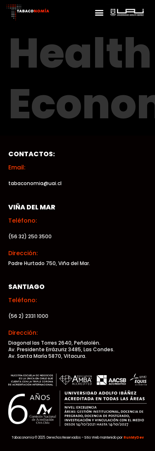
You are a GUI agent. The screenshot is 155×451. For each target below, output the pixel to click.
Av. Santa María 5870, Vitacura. (47, 355)
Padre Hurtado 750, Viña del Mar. (49, 263)
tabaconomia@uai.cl (35, 183)
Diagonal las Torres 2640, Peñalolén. (54, 342)
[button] (99, 12)
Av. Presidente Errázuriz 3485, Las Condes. (61, 349)
